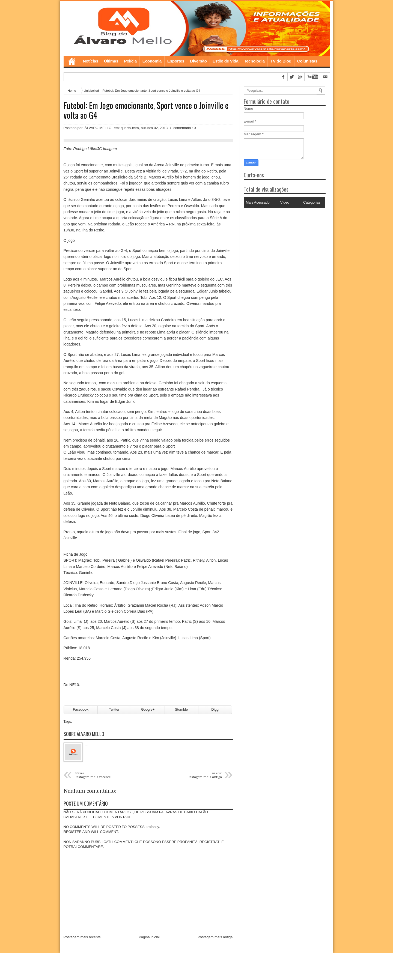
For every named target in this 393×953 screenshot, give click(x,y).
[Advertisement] (278, 244)
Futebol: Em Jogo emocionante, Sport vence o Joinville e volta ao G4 (146, 110)
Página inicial (149, 937)
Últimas (111, 61)
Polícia (130, 61)
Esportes (175, 61)
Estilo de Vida (225, 61)
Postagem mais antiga (215, 937)
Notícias (90, 61)
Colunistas (307, 61)
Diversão (198, 61)
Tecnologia (254, 61)
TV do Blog (280, 61)
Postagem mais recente (82, 937)
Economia (152, 61)
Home (72, 61)
